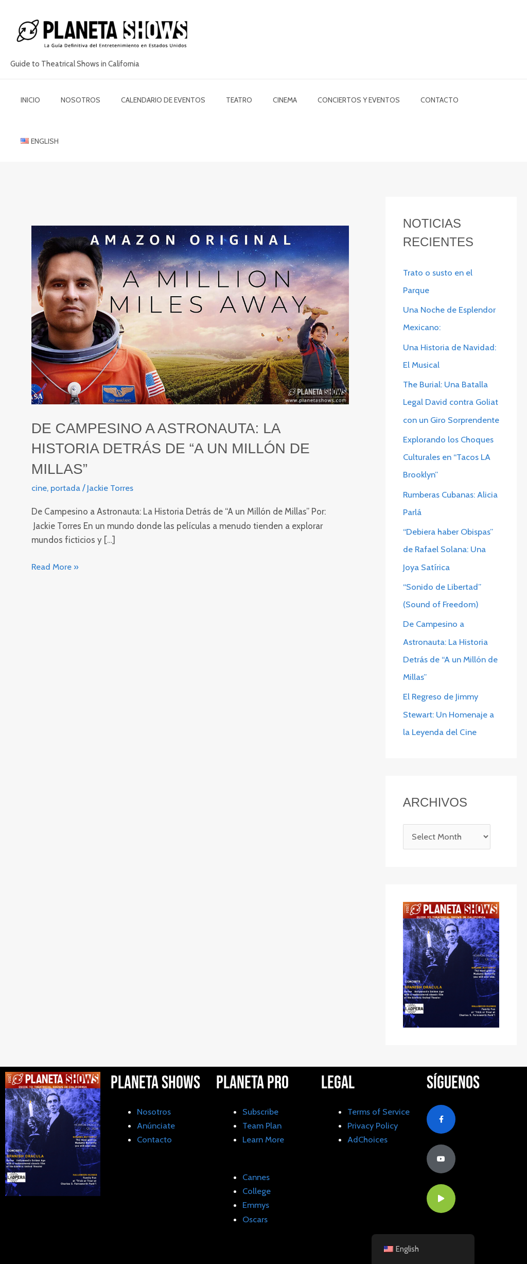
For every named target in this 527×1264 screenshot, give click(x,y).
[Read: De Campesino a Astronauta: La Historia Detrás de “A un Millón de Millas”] (190, 273)
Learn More (264, 1114)
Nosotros (71, 100)
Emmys (256, 1179)
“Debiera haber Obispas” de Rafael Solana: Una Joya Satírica (449, 524)
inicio (27, 100)
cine (39, 446)
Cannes (257, 1152)
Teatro (217, 100)
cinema (257, 100)
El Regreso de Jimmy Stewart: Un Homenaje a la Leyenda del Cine (449, 688)
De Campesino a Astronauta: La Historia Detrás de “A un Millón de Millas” (180, 406)
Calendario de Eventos (148, 100)
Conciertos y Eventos (325, 100)
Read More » (55, 524)
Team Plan (262, 1100)
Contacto (399, 100)
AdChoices (368, 1114)
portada (66, 446)
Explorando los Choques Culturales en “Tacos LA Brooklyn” (449, 432)
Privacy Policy (373, 1100)
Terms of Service (379, 1086)
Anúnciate (156, 1100)
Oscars (255, 1193)
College (256, 1165)
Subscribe (261, 1086)
